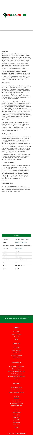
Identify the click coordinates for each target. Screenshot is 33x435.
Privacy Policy (16, 332)
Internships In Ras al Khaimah (16, 392)
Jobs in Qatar (16, 415)
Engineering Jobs (16, 369)
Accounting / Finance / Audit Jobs (16, 371)
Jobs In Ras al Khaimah (16, 355)
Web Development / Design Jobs (16, 376)
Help (16, 339)
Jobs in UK (16, 410)
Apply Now (16, 235)
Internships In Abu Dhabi (16, 390)
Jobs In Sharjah (16, 353)
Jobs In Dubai (16, 348)
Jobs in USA (16, 420)
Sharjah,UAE (19, 248)
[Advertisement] (16, 30)
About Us (16, 336)
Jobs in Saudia (16, 417)
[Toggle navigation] (24, 15)
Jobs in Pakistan (16, 412)
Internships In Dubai (16, 387)
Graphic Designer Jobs (16, 374)
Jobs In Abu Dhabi (16, 350)
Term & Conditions (16, 334)
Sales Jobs (16, 379)
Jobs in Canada (16, 422)
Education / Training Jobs (21, 242)
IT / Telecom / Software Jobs (16, 366)
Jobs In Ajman (16, 358)
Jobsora (16, 427)
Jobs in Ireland (16, 425)
